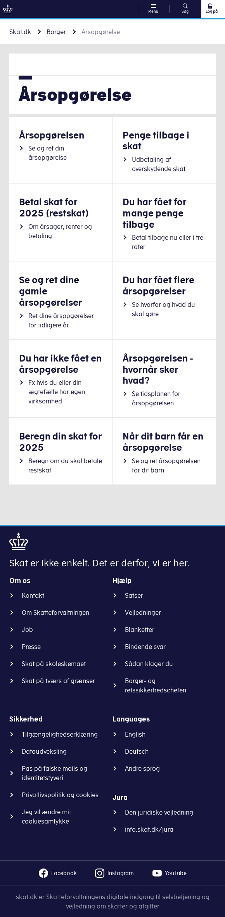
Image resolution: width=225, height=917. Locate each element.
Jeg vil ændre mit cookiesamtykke (46, 816)
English (135, 734)
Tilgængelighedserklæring (60, 734)
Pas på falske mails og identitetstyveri (54, 773)
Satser (134, 595)
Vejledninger (143, 612)
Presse (31, 646)
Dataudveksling (44, 751)
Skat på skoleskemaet (54, 663)
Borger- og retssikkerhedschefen (155, 685)
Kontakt (33, 595)
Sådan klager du (149, 663)
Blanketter (139, 629)
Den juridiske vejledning (159, 812)
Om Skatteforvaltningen (55, 612)
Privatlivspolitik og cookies (60, 794)
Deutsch (137, 751)
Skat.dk (20, 31)
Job (27, 629)
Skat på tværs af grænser (58, 680)
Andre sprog (142, 768)
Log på (211, 8)
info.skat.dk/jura (149, 829)
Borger (56, 31)
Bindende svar (145, 646)
